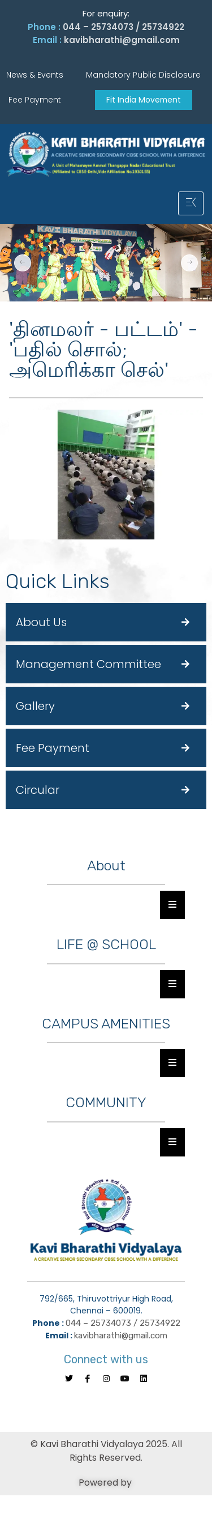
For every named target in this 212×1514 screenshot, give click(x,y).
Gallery (35, 706)
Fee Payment (52, 748)
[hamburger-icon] (191, 203)
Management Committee (88, 664)
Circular (37, 790)
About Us (41, 622)
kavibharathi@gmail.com (122, 40)
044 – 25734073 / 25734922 (123, 27)
